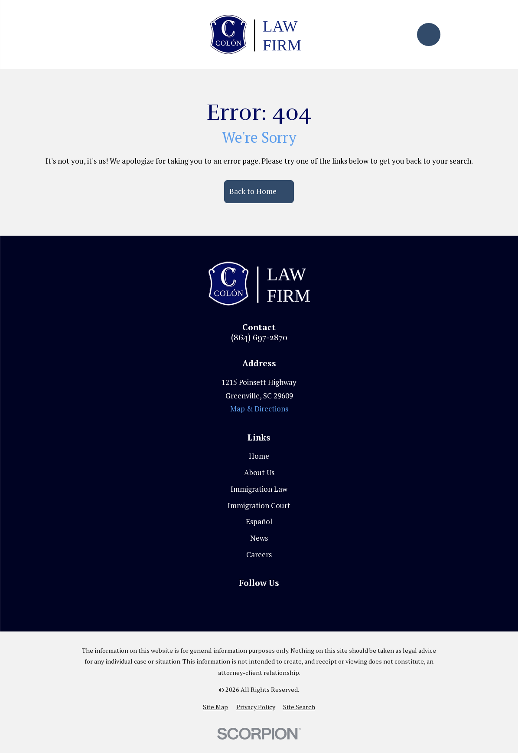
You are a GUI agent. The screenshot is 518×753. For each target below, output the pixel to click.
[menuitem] (215, 707)
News (259, 538)
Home (259, 456)
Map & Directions (259, 409)
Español (259, 521)
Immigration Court (259, 505)
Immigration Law (259, 489)
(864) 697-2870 (259, 338)
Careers (259, 554)
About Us (259, 472)
